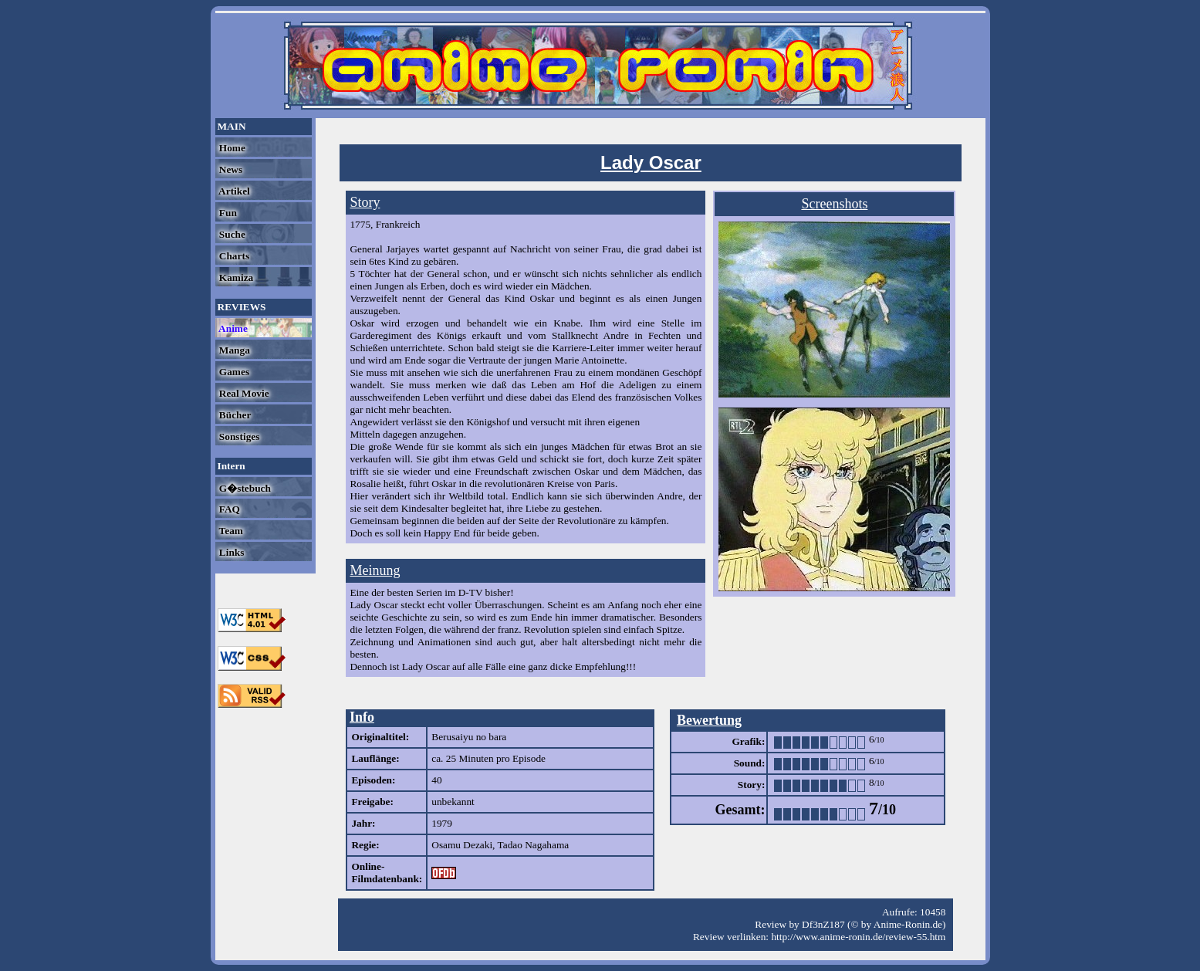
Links (231, 552)
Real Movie (243, 393)
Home (231, 148)
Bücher (234, 415)
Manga (233, 350)
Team (230, 530)
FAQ (228, 509)
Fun (227, 212)
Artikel (233, 191)
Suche (231, 234)
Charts (233, 256)
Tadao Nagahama (534, 845)
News (230, 169)
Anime (232, 328)
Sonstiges (238, 436)
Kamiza (235, 277)
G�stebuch (244, 488)
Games (233, 371)
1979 (441, 823)
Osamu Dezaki (461, 845)
